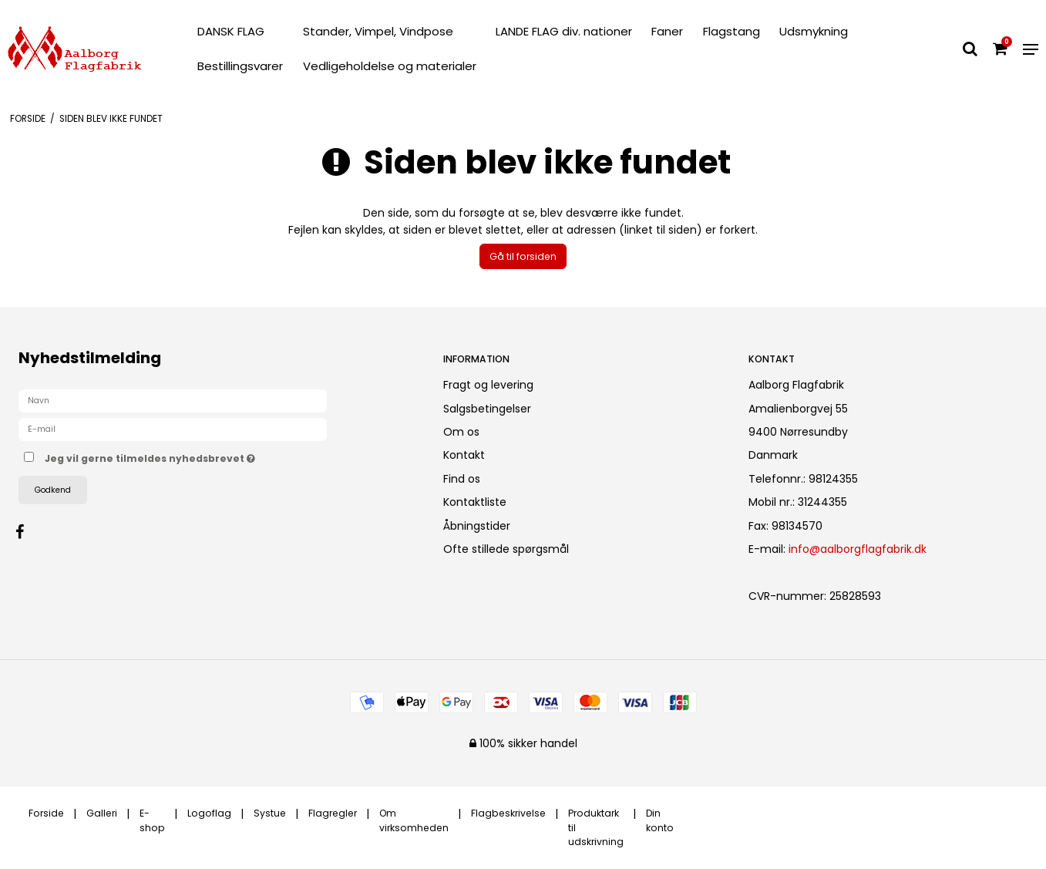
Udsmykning (813, 31)
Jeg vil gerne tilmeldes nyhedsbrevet (204, 455)
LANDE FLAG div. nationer (564, 31)
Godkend (53, 490)
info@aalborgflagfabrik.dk (858, 549)
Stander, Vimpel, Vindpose (378, 31)
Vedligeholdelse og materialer (389, 66)
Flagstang (731, 31)
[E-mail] (172, 428)
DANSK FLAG (230, 31)
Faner (667, 31)
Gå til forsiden (523, 256)
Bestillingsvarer (240, 66)
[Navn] (172, 400)
